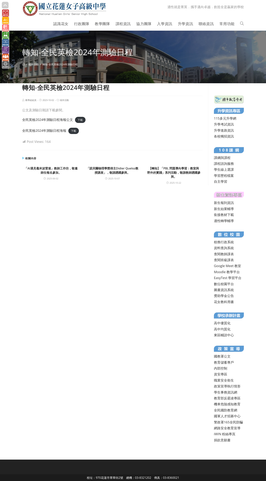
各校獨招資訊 (224, 136)
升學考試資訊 (224, 124)
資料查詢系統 (224, 248)
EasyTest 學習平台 (227, 278)
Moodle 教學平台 (227, 272)
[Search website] (242, 24)
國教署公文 (222, 356)
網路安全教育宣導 (227, 428)
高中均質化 (222, 329)
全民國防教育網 (225, 410)
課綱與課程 (222, 157)
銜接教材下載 (224, 214)
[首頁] (23, 64)
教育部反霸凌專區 (227, 398)
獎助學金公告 (224, 295)
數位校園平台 (224, 284)
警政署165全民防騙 (228, 422)
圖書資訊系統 (224, 290)
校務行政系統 (224, 242)
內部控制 (220, 368)
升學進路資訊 (224, 130)
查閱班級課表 (224, 260)
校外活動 (64, 100)
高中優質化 (222, 323)
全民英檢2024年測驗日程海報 (44, 130)
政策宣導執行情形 (227, 386)
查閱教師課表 (224, 254)
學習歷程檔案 (224, 175)
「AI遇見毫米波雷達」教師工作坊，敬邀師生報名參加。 (50, 170)
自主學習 (220, 181)
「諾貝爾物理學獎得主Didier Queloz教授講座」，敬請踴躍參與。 (112, 170)
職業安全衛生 (224, 380)
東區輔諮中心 (224, 335)
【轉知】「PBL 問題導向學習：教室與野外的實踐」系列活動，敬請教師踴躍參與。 (173, 172)
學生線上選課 (224, 169)
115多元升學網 (225, 118)
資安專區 (220, 374)
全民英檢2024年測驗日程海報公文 (47, 119)
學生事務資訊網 (225, 392)
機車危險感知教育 (227, 404)
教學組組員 (30, 100)
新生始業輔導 (224, 209)
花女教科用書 (224, 302)
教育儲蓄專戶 (224, 362)
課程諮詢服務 (224, 163)
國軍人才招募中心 (227, 416)
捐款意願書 (222, 440)
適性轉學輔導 (224, 221)
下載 (80, 120)
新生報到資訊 (224, 202)
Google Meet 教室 (227, 266)
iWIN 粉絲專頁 (224, 434)
